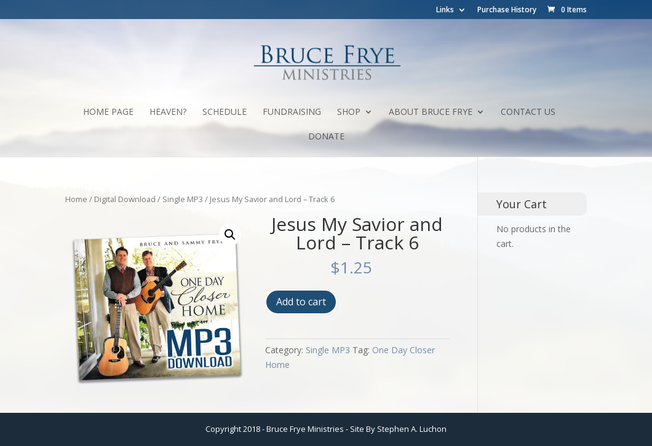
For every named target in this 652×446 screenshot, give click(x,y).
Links (445, 10)
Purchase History (506, 10)
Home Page (108, 112)
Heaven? (167, 112)
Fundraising (292, 112)
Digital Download (125, 199)
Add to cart (301, 301)
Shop (348, 112)
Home (76, 199)
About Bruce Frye (430, 112)
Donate (326, 137)
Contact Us (528, 112)
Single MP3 (182, 199)
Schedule (224, 112)
